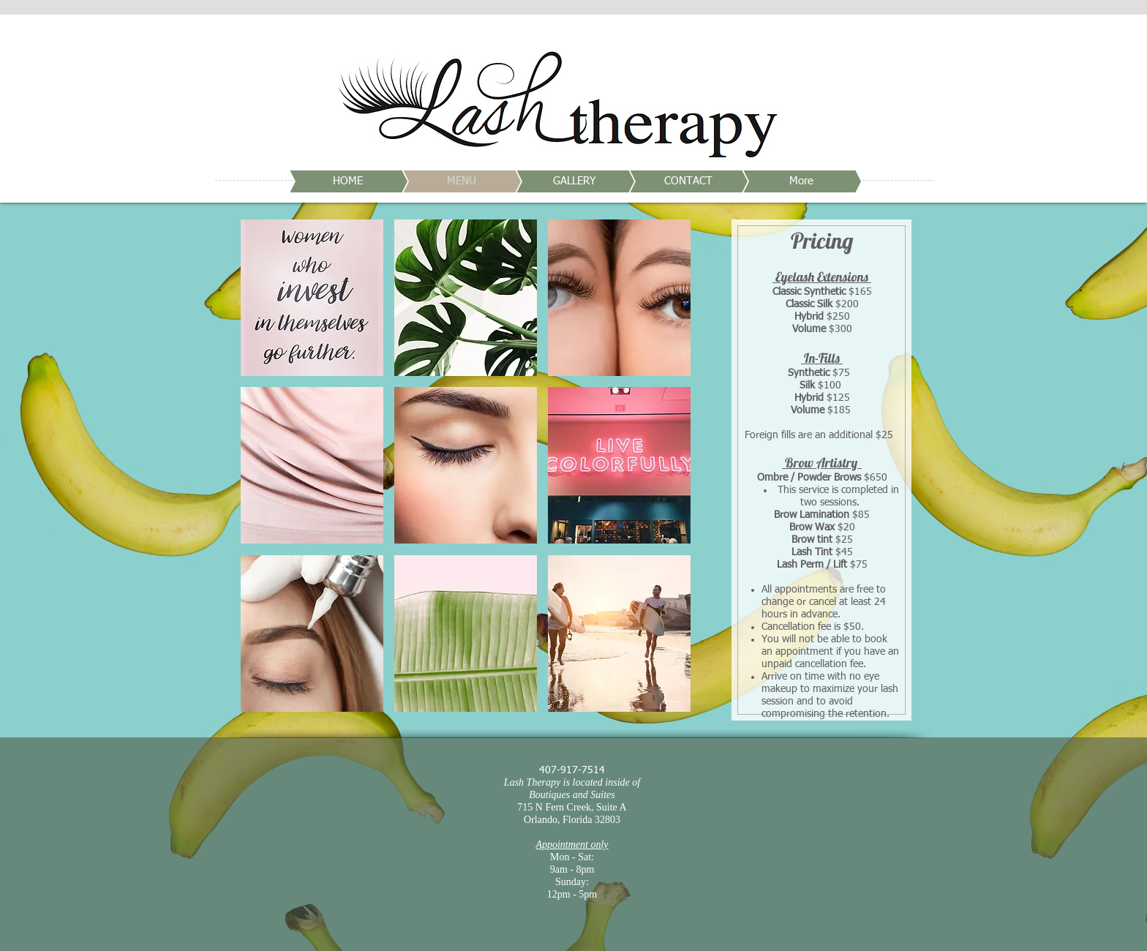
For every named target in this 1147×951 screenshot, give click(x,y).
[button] (312, 297)
